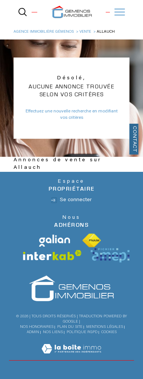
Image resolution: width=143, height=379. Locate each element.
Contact (134, 139)
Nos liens (53, 332)
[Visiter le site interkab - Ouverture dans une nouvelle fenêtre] (52, 255)
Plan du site (69, 327)
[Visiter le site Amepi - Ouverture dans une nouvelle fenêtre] (110, 255)
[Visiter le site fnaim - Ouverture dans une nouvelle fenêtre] (91, 240)
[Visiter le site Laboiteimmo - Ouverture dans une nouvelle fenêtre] (71, 357)
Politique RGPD (82, 332)
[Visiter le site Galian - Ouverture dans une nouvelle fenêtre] (54, 241)
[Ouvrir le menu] (119, 12)
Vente (85, 32)
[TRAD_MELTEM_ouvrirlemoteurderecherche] (22, 12)
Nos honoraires (36, 327)
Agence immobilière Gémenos (44, 32)
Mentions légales (104, 327)
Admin (33, 332)
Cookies (109, 332)
